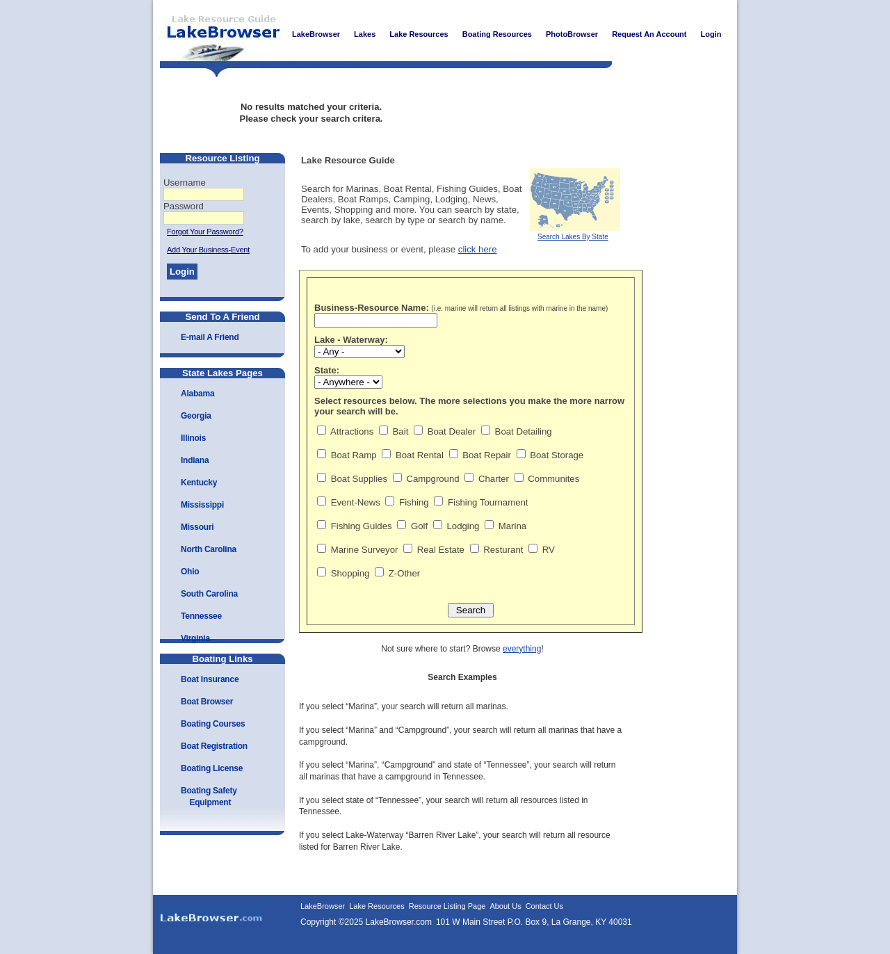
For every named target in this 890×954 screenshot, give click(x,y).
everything (522, 649)
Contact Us (544, 906)
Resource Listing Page (447, 906)
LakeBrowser (219, 34)
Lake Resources (377, 906)
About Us (505, 906)
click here (477, 249)
